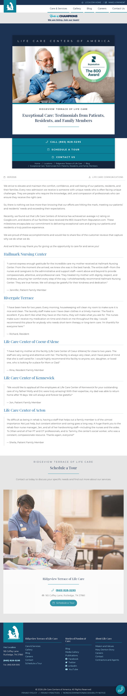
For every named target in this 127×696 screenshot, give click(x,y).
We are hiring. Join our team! (63, 17)
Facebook (71, 659)
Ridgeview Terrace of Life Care (69, 163)
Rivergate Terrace (19, 297)
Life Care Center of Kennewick (29, 377)
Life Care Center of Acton (24, 410)
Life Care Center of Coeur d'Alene (31, 341)
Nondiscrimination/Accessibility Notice (84, 693)
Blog (89, 8)
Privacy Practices (50, 693)
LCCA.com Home (91, 2)
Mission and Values (104, 646)
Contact (29, 660)
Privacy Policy (29, 693)
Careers (102, 8)
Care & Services (58, 8)
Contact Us (118, 8)
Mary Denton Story (104, 650)
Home (37, 163)
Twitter (70, 662)
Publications (71, 655)
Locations (48, 163)
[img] (47, 142)
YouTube (71, 669)
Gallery (77, 8)
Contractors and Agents (107, 660)
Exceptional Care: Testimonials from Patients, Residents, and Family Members (63, 166)
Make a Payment (115, 2)
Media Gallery (72, 652)
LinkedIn (71, 666)
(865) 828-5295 (66, 594)
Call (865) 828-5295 (63, 142)
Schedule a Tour (63, 149)
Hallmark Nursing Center (25, 254)
